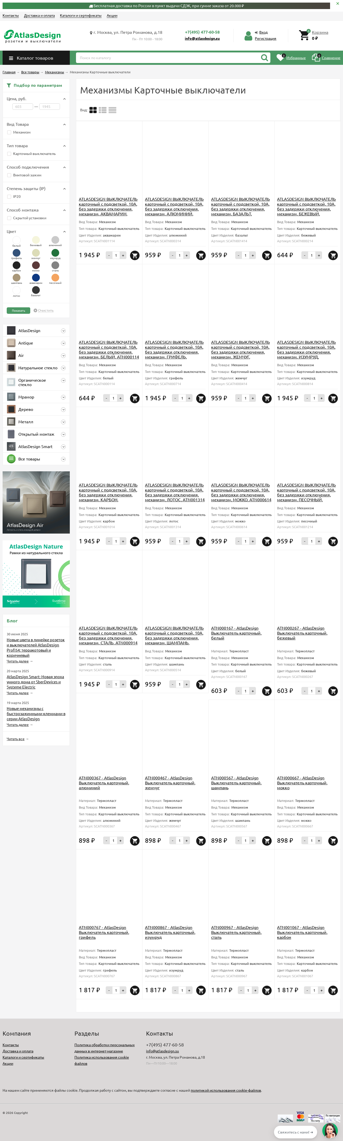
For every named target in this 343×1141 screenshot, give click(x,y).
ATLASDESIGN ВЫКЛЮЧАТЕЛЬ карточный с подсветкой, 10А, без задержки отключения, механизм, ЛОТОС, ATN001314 (175, 492)
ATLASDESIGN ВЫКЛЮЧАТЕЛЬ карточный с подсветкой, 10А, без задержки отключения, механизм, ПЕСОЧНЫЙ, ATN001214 (306, 494)
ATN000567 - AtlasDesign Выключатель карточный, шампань (236, 782)
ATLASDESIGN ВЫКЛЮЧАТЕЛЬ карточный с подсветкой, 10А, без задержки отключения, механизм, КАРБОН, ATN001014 (108, 494)
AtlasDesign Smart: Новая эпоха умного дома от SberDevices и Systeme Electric (35, 681)
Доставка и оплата (39, 15)
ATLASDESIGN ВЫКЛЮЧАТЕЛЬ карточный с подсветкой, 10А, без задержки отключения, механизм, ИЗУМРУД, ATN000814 (306, 351)
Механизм (19, 132)
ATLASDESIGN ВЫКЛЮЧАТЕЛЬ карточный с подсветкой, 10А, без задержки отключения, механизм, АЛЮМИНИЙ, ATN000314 (174, 208)
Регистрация (265, 38)
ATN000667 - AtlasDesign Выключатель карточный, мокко (302, 782)
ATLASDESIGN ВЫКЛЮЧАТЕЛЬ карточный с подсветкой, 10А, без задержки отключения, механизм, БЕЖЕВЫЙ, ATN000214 (306, 208)
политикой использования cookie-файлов (226, 1090)
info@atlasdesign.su (202, 38)
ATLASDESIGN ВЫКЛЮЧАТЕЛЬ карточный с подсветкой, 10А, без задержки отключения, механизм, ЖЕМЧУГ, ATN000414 (240, 351)
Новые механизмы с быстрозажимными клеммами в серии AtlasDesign (36, 713)
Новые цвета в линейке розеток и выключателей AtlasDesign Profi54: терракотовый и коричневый (36, 647)
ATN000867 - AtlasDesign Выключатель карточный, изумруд (170, 932)
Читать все (16, 738)
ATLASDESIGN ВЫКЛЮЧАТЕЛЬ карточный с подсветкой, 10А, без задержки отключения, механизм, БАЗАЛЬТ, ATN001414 (240, 208)
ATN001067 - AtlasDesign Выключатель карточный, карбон (302, 932)
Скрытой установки (26, 217)
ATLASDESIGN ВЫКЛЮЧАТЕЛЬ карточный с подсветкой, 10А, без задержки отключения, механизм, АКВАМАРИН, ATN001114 (108, 208)
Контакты (11, 15)
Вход (263, 32)
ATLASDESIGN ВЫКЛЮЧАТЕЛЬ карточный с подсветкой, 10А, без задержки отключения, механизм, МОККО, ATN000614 (241, 492)
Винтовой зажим (24, 175)
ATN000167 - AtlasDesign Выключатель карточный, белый (236, 632)
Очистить (46, 310)
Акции (112, 15)
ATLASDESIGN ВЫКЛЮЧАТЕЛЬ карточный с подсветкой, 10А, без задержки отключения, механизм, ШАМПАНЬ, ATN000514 (174, 637)
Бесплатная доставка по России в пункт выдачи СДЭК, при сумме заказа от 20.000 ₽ (169, 5)
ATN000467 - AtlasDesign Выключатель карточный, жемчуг (170, 782)
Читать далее (18, 661)
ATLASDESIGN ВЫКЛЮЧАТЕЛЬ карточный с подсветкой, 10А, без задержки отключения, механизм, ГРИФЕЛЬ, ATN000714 (174, 351)
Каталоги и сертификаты (81, 15)
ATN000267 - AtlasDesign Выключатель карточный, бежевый (302, 632)
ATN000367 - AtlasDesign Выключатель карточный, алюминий (104, 782)
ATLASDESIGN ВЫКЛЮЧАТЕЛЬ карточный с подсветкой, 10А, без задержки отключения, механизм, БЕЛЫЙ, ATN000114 (109, 349)
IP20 (14, 196)
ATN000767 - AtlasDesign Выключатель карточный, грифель (104, 932)
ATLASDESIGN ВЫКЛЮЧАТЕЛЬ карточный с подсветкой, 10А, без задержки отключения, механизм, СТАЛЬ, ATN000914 (108, 635)
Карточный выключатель (31, 153)
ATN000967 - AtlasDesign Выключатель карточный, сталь (236, 932)
